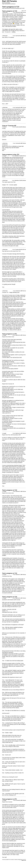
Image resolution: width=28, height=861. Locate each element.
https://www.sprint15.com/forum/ (8, 3)
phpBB (7, 859)
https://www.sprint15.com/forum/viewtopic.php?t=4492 (13, 8)
